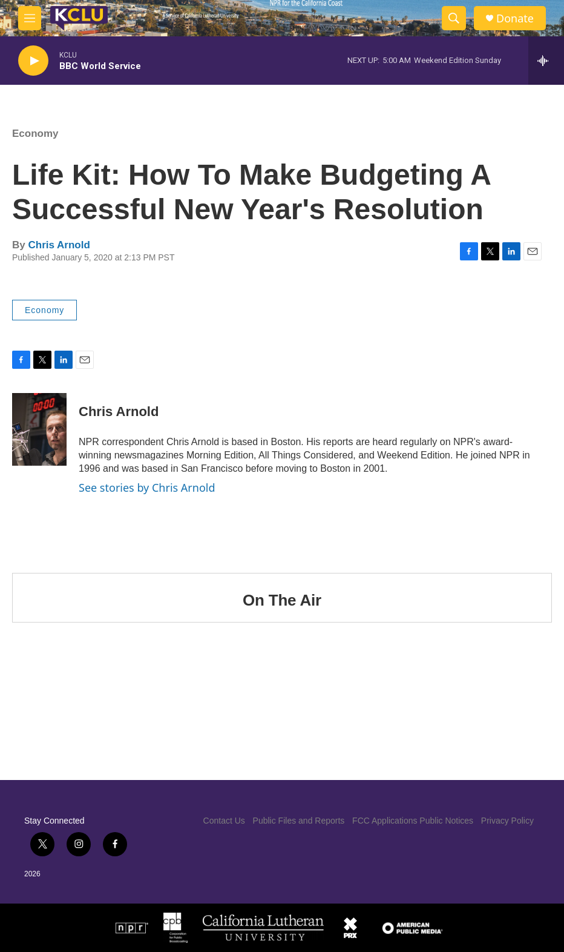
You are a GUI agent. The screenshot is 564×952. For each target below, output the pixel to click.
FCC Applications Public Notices (412, 820)
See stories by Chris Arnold (147, 487)
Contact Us (224, 820)
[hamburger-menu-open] (29, 18)
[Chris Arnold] (39, 429)
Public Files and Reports (299, 820)
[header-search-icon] (454, 18)
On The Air (282, 600)
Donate (515, 18)
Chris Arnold (59, 245)
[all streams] (546, 60)
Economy (35, 133)
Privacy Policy (507, 820)
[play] (33, 61)
